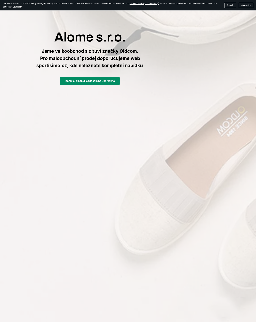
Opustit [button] (230, 5)
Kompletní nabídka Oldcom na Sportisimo (90, 81)
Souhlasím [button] (246, 5)
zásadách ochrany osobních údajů (144, 3)
